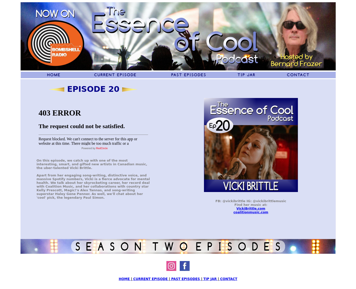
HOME (125, 279)
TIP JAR (210, 279)
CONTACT (228, 279)
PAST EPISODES (185, 279)
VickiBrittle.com (250, 208)
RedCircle (102, 148)
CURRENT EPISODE (150, 279)
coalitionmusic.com (250, 212)
